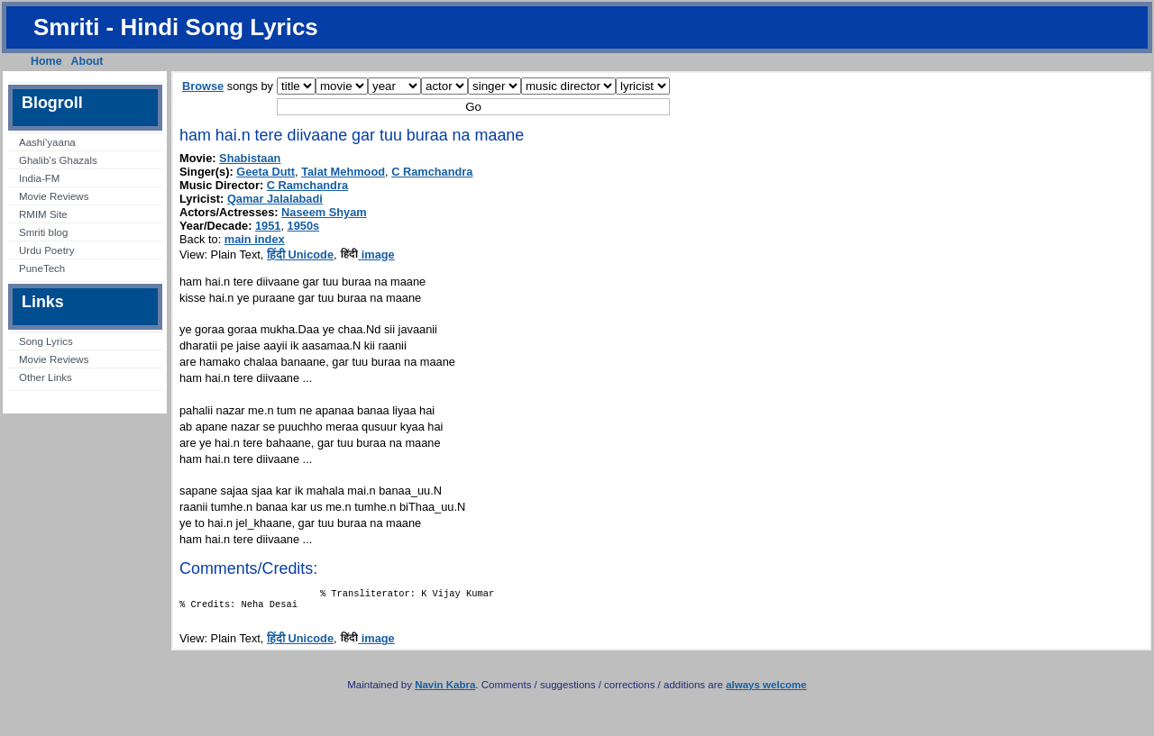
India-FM (39, 178)
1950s (304, 225)
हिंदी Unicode (300, 254)
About (87, 61)
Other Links (45, 377)
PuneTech (42, 268)
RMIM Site (43, 214)
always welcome (766, 690)
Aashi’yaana (47, 142)
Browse (203, 86)
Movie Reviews (53, 196)
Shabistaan (249, 158)
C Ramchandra (431, 171)
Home (46, 61)
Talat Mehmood (343, 171)
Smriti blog (43, 232)
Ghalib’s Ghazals (58, 160)
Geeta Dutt (265, 171)
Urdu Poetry (46, 250)
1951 (267, 225)
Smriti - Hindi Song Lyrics (175, 27)
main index (254, 239)
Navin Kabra (445, 690)
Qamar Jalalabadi (275, 198)
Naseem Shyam (324, 212)
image (367, 254)
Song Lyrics (46, 341)
